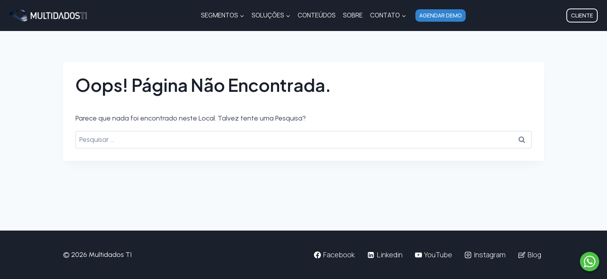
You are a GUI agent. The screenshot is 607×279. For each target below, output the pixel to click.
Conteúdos (317, 15)
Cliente (582, 15)
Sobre (353, 15)
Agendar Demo (440, 15)
